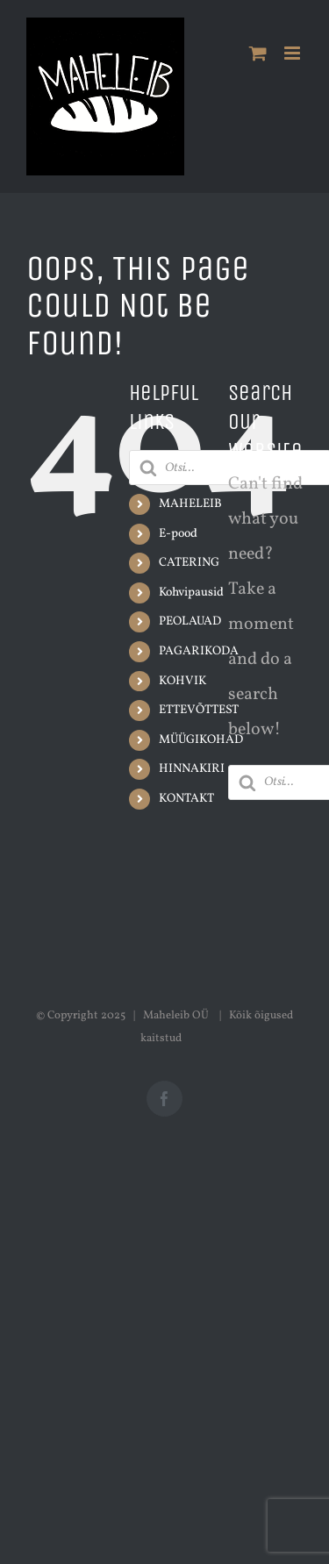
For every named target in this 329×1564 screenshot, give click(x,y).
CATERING (189, 562)
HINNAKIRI (192, 769)
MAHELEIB (190, 504)
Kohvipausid (191, 592)
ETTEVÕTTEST (199, 710)
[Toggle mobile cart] (258, 53)
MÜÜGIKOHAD (201, 740)
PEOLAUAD (190, 621)
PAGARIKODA (199, 651)
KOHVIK (182, 681)
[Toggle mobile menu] (293, 53)
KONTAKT (186, 798)
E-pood (178, 533)
